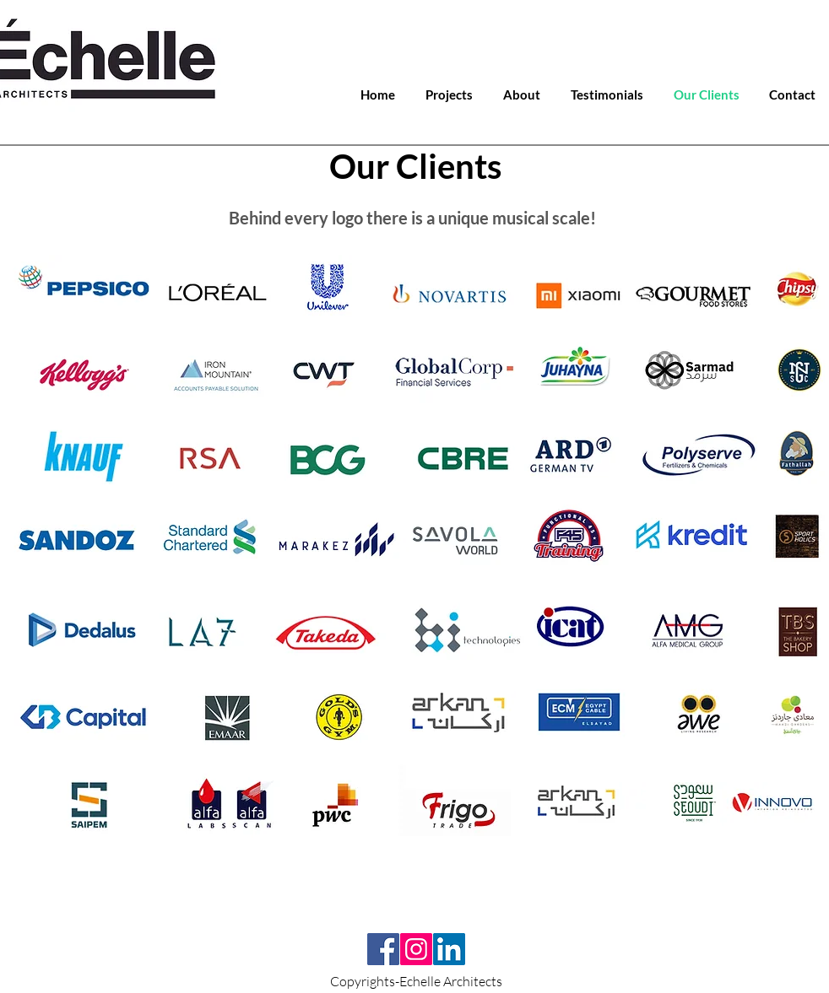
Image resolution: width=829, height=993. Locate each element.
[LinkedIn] (449, 949)
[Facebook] (383, 949)
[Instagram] (416, 949)
